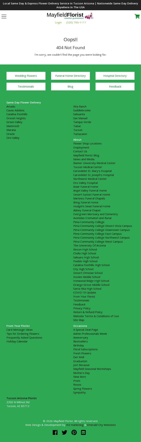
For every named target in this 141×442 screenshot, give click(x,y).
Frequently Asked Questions (24, 337)
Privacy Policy (82, 308)
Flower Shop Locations (87, 143)
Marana (11, 130)
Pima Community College (88, 222)
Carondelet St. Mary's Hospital (92, 171)
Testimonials (26, 86)
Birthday (78, 345)
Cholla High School (84, 253)
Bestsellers (80, 341)
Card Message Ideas (19, 329)
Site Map (78, 320)
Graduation (80, 361)
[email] (83, 432)
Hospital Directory (115, 75)
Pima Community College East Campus (97, 233)
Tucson (77, 130)
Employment (81, 147)
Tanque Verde (82, 122)
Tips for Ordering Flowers (22, 333)
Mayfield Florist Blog (86, 155)
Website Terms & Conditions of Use (96, 316)
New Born (79, 376)
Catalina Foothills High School (91, 265)
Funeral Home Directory (70, 75)
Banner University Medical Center (94, 163)
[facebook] (56, 432)
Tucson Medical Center (87, 167)
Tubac (77, 126)
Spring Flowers (82, 388)
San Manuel (80, 118)
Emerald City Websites (101, 425)
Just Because (81, 365)
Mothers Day (81, 373)
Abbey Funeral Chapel (86, 210)
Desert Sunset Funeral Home (91, 194)
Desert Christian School (88, 273)
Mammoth (12, 126)
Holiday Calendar (17, 341)
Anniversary (80, 337)
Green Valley (14, 122)
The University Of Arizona (89, 245)
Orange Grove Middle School (91, 285)
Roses (77, 384)
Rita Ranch (79, 106)
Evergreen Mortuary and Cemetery (95, 214)
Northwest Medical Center (90, 179)
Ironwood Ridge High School (91, 281)
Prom (76, 380)
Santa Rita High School (87, 288)
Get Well (78, 357)
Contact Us (80, 151)
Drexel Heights (16, 118)
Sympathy (79, 392)
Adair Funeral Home (85, 186)
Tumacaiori (80, 134)
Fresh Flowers (82, 353)
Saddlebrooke (82, 110)
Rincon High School (85, 249)
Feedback (115, 86)
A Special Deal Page (85, 329)
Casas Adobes (15, 110)
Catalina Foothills (16, 114)
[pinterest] (74, 432)
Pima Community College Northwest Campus (101, 237)
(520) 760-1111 (76, 22)
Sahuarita (79, 114)
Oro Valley (12, 138)
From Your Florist (84, 296)
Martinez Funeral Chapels (89, 198)
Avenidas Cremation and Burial (92, 218)
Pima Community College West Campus (98, 241)
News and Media (83, 159)
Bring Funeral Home (85, 202)
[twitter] (65, 432)
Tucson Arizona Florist (21, 398)
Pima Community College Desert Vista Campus (102, 226)
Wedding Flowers (26, 75)
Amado (10, 106)
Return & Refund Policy (87, 312)
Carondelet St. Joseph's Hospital (93, 175)
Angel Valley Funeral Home (90, 190)
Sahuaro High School (86, 257)
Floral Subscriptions (85, 349)
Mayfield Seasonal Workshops (92, 369)
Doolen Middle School (86, 277)
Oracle (10, 134)
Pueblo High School (85, 261)
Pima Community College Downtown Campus (101, 230)
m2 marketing (75, 425)
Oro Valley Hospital (85, 183)
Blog (70, 86)
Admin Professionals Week (90, 333)
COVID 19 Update (84, 292)
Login (58, 22)
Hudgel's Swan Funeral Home (91, 206)
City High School (83, 269)
